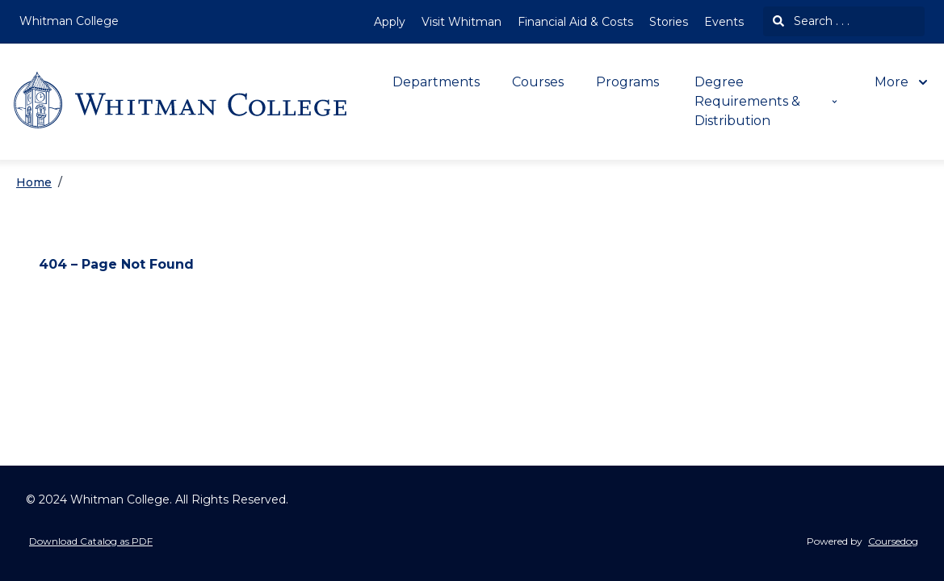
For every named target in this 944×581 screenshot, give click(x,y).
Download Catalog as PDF (91, 541)
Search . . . (811, 21)
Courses (538, 82)
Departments (436, 82)
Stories (668, 22)
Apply (389, 22)
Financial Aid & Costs (575, 22)
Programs (627, 82)
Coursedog (893, 541)
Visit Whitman (461, 22)
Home (34, 182)
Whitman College (69, 21)
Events (724, 22)
